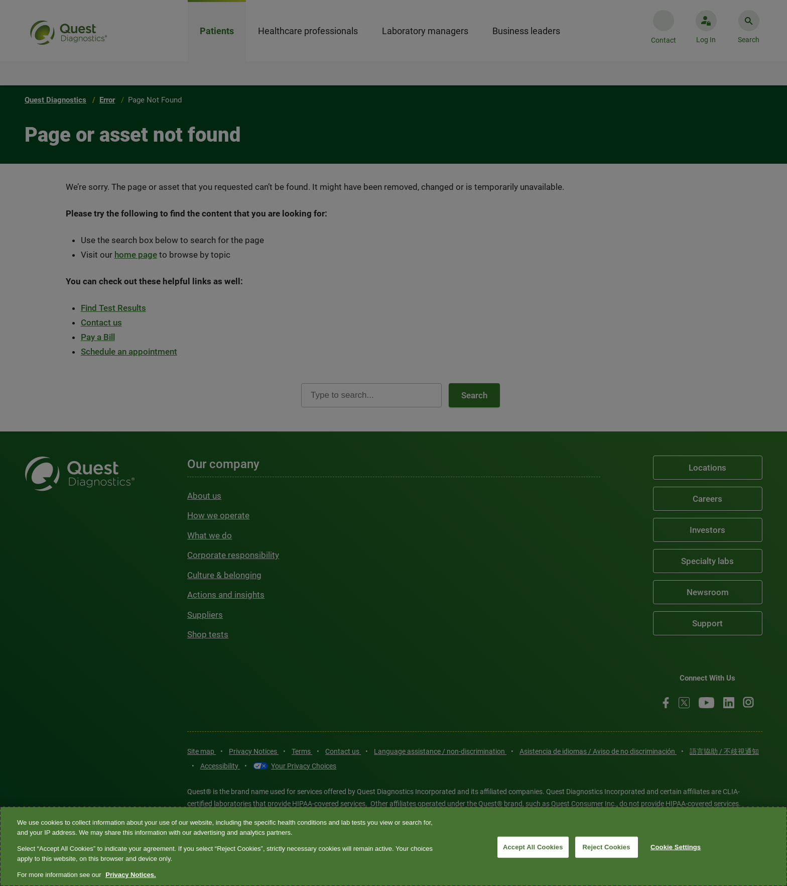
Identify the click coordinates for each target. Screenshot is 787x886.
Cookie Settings (675, 847)
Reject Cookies (606, 847)
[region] (393, 846)
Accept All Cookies (533, 847)
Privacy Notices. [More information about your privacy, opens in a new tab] (130, 874)
